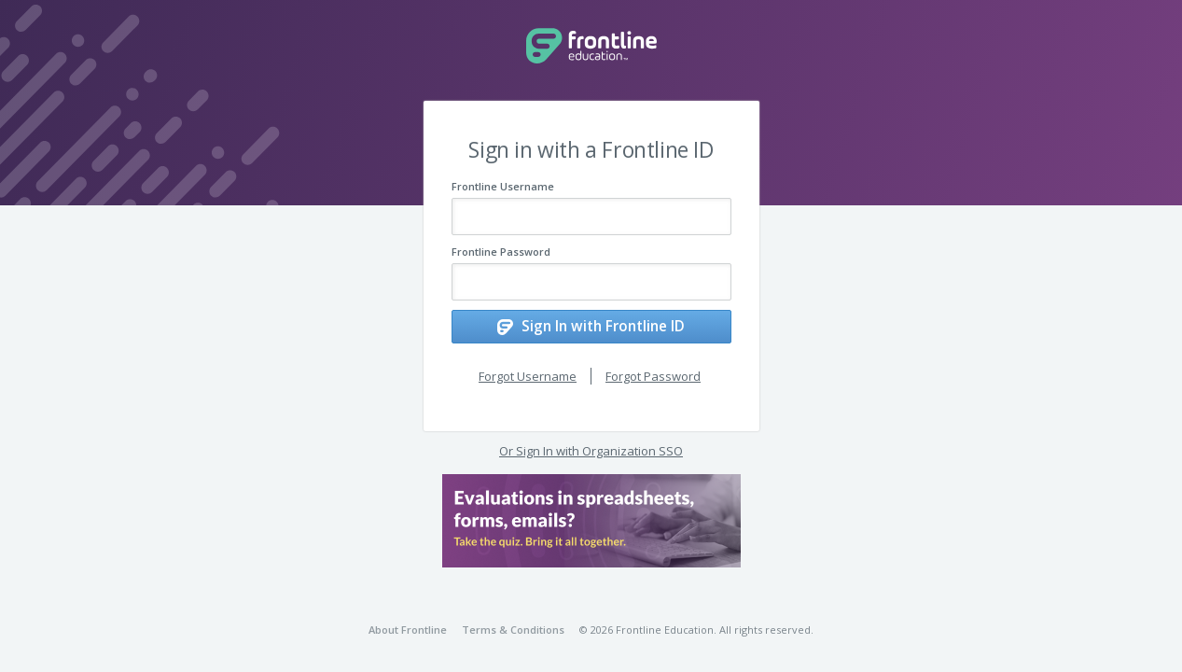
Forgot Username (528, 370)
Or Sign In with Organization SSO (591, 446)
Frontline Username (503, 186)
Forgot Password (653, 370)
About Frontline (408, 630)
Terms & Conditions (513, 630)
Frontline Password (501, 252)
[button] (591, 516)
